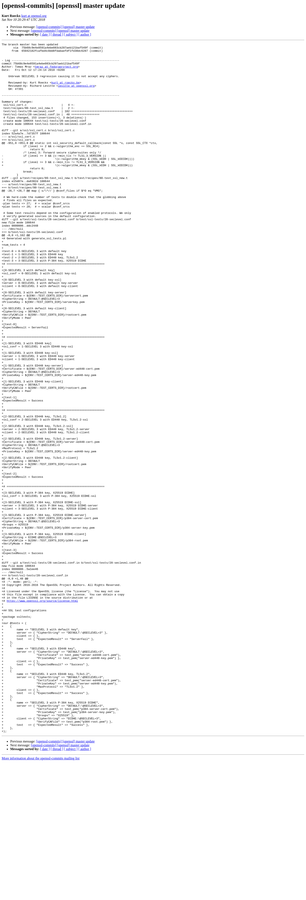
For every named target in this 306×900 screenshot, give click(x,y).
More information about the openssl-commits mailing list (40, 896)
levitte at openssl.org (76, 94)
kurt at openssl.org (33, 16)
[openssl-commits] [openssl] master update (65, 27)
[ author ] (84, 34)
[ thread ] (57, 34)
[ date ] (45, 34)
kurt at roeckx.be (65, 91)
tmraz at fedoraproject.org (56, 72)
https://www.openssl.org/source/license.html (42, 713)
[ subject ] (71, 34)
